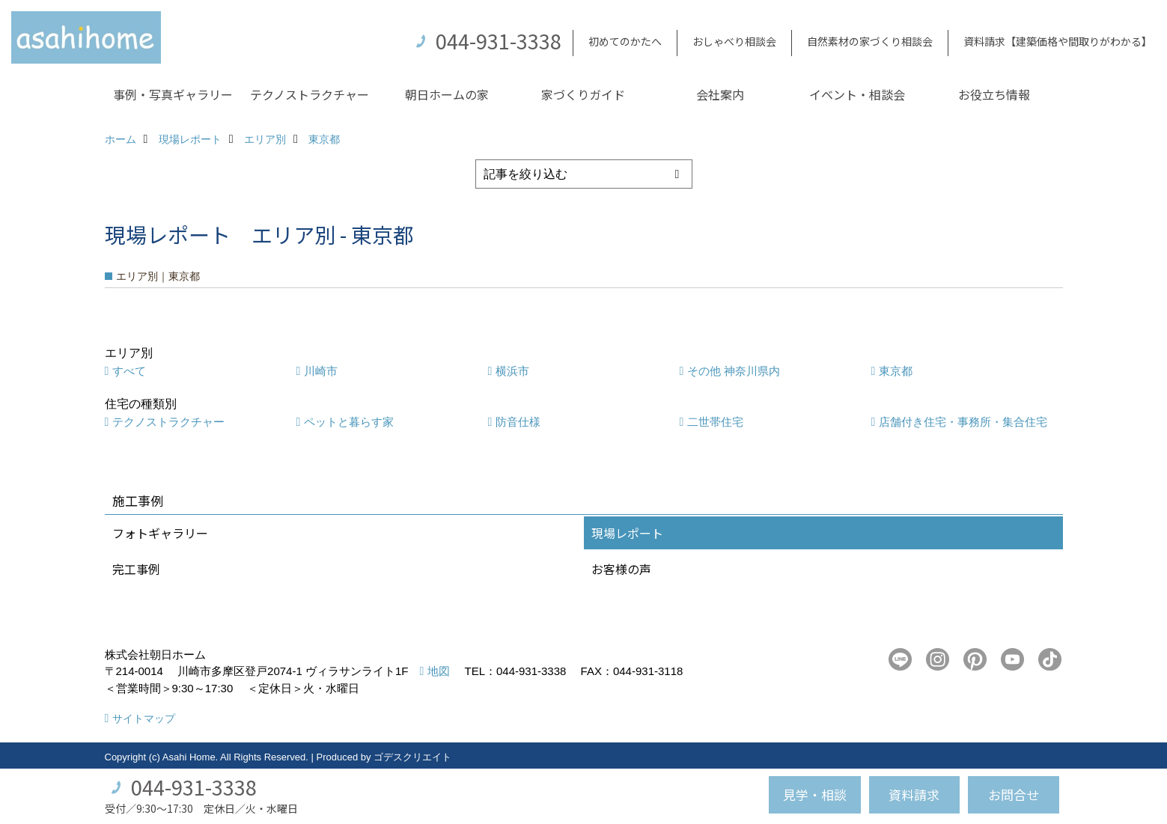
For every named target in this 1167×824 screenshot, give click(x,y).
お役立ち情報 (994, 94)
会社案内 (720, 94)
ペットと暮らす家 (349, 421)
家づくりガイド (583, 94)
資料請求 (914, 794)
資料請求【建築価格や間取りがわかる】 (1057, 41)
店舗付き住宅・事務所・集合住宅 (963, 421)
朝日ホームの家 (447, 94)
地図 (438, 671)
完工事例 (136, 569)
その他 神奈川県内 (733, 370)
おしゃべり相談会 (734, 41)
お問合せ (1013, 794)
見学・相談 (815, 794)
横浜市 (512, 370)
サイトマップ (143, 718)
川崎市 (321, 370)
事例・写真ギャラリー (173, 94)
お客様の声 (621, 569)
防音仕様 (518, 421)
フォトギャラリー (160, 533)
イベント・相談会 (857, 94)
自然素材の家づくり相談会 (870, 41)
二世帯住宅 (715, 421)
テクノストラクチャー (309, 94)
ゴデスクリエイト (412, 757)
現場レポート (627, 533)
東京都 (895, 370)
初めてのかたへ (625, 41)
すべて (129, 370)
